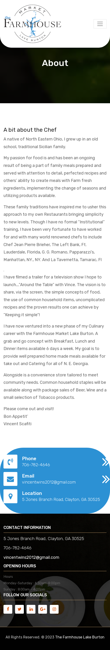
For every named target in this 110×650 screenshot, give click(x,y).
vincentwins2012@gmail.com (31, 557)
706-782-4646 (17, 547)
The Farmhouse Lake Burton (79, 637)
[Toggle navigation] (100, 23)
